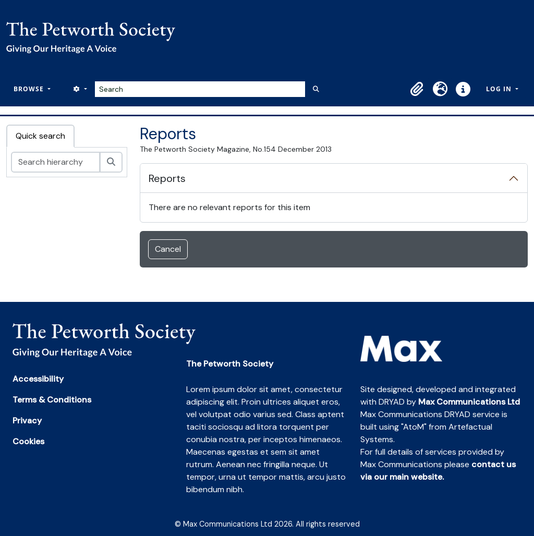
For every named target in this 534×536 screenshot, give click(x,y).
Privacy (27, 420)
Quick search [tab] (40, 135)
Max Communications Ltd (469, 401)
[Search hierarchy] (55, 162)
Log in (500, 88)
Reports (167, 178)
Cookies (28, 441)
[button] (417, 89)
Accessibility (38, 378)
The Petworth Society (229, 363)
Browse (30, 88)
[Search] (200, 89)
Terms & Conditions (52, 399)
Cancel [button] (168, 248)
